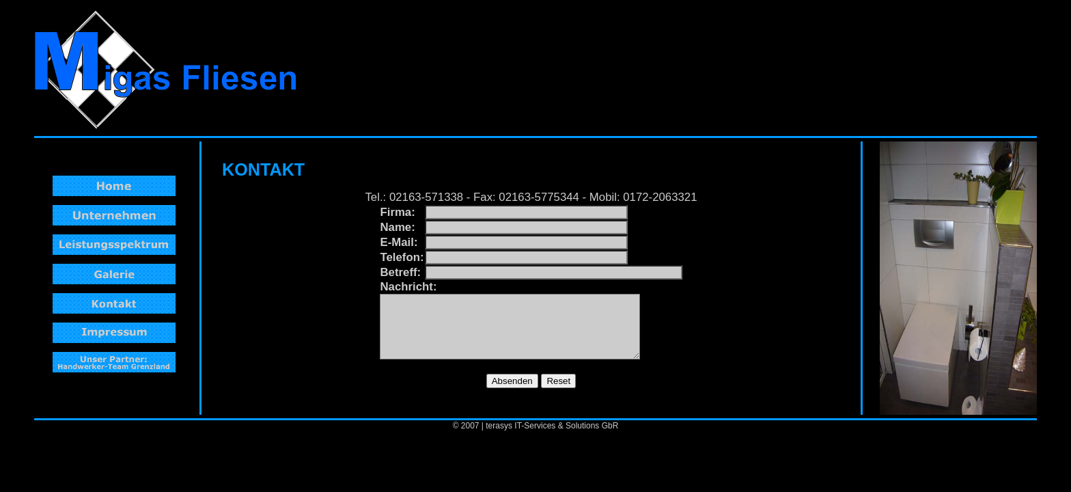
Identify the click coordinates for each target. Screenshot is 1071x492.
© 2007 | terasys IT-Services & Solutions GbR (536, 425)
